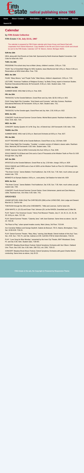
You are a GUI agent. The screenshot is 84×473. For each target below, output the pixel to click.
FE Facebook (63, 18)
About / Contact (19, 18)
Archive (75, 18)
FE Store (50, 18)
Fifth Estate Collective (18, 35)
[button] (82, 4)
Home (6, 18)
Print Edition (36, 18)
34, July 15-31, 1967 (27, 39)
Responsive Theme (62, 271)
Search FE (7, 23)
